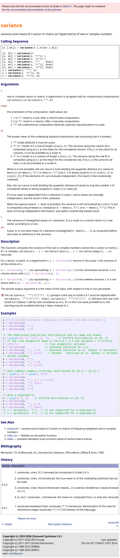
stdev (10, 439)
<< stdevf (6, 524)
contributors (16, 553)
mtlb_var (12, 435)
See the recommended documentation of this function (31, 9)
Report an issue (27, 518)
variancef (12, 428)
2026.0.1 (67, 6)
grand (12, 338)
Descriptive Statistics (60, 524)
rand (12, 374)
